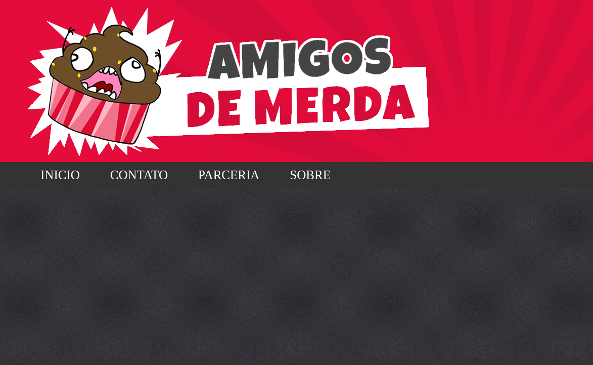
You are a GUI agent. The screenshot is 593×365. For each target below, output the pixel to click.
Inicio (60, 175)
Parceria (228, 175)
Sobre (310, 175)
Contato (139, 175)
